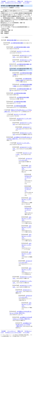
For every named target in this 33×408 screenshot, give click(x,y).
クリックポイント (11, 1)
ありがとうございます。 (23, 51)
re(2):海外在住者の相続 (20, 93)
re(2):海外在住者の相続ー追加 (22, 47)
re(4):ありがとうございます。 (26, 304)
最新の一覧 (20, 1)
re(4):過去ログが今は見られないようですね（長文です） (23, 324)
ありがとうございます (20, 114)
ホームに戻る (26, 2)
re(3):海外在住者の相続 (23, 97)
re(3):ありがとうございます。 (28, 177)
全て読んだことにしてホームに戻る (13, 2)
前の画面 (3, 1)
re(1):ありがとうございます (24, 118)
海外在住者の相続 (12, 40)
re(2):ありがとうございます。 (26, 167)
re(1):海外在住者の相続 (17, 43)
